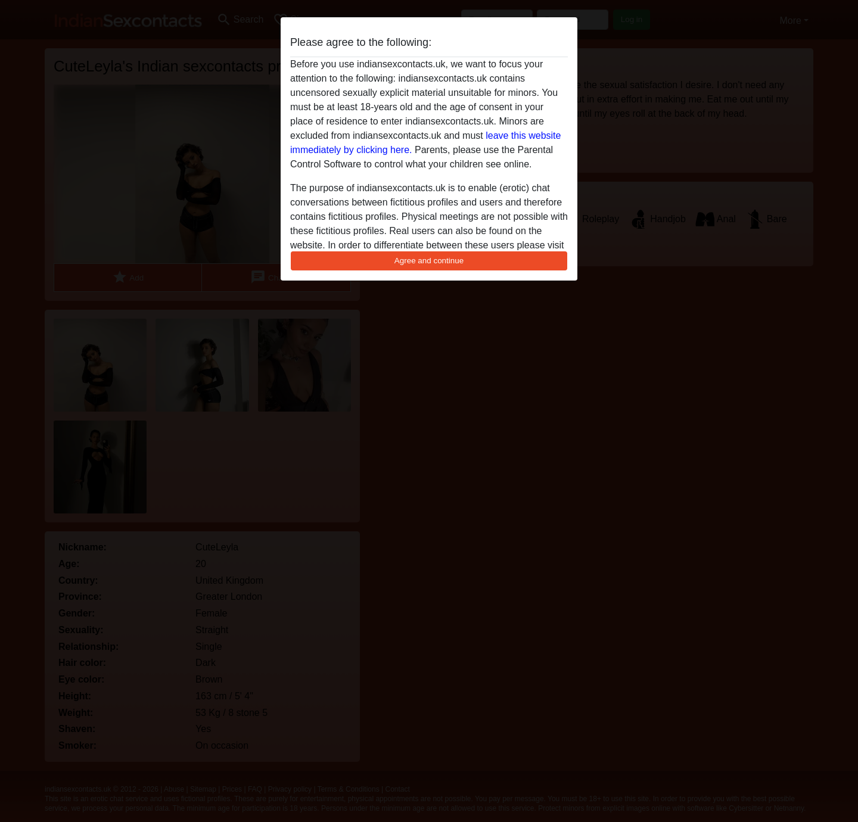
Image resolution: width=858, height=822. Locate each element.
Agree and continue (429, 260)
